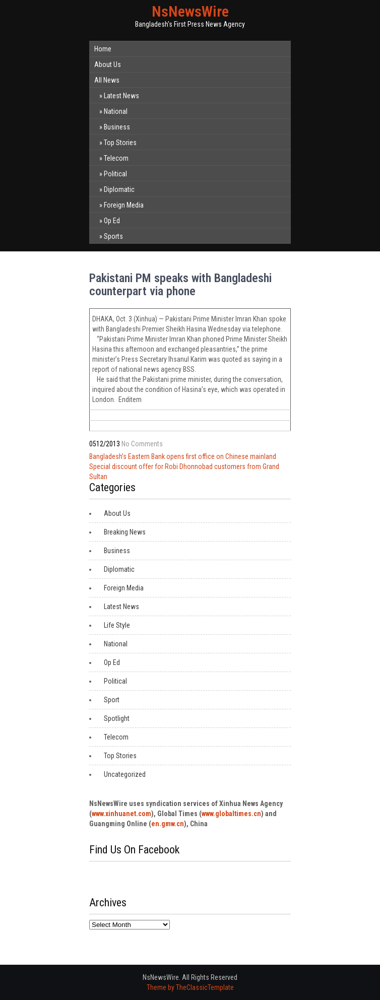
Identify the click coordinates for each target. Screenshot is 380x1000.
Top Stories (120, 143)
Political (115, 174)
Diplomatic (119, 189)
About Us (107, 64)
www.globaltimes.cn (231, 814)
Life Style (117, 625)
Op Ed (112, 221)
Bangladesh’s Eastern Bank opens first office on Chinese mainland (182, 456)
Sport (111, 700)
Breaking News (125, 532)
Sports (113, 236)
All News (106, 80)
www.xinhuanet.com (121, 814)
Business (117, 127)
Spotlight (117, 718)
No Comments (142, 444)
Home (102, 49)
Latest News (121, 96)
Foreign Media (124, 205)
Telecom (116, 158)
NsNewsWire (190, 11)
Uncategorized (125, 774)
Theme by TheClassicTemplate (190, 987)
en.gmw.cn (167, 824)
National (116, 111)
